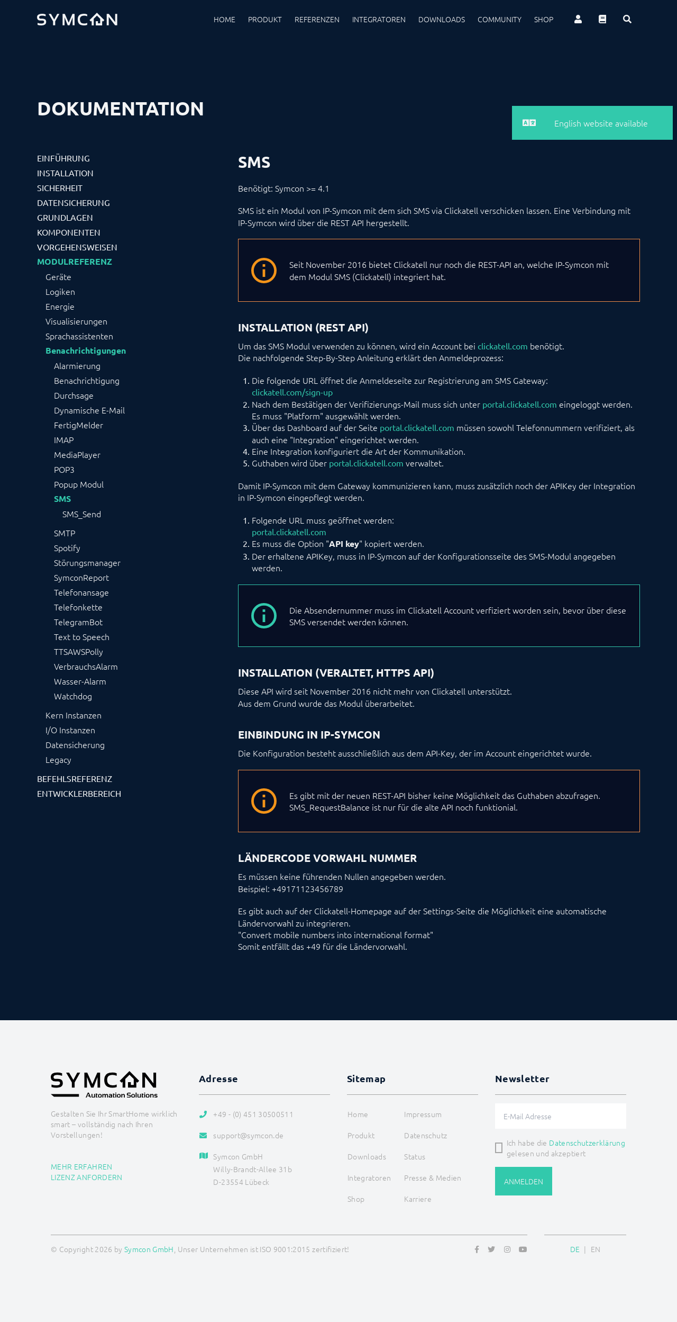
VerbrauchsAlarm (86, 666)
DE (575, 1249)
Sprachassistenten (79, 335)
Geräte (58, 276)
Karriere (418, 1198)
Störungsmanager (87, 562)
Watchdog (73, 695)
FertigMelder (78, 424)
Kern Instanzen (73, 714)
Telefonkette (78, 606)
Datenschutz (425, 1135)
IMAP (64, 439)
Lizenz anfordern (87, 1177)
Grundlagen (65, 217)
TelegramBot (78, 621)
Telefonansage (81, 592)
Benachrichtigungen (85, 350)
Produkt (265, 19)
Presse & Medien (432, 1177)
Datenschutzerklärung (587, 1142)
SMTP (64, 532)
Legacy (58, 759)
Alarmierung (77, 365)
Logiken (60, 291)
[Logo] (77, 19)
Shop (543, 19)
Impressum (423, 1114)
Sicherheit (60, 187)
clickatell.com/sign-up (292, 391)
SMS (62, 498)
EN (596, 1249)
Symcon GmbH (149, 1249)
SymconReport (81, 577)
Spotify (67, 547)
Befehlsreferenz (74, 778)
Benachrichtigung (87, 380)
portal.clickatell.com (519, 404)
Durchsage (74, 395)
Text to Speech (81, 636)
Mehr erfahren (82, 1166)
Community (500, 19)
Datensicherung (73, 202)
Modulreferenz (74, 261)
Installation (65, 172)
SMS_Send (81, 513)
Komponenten (68, 232)
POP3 (64, 469)
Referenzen (317, 19)
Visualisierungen (76, 321)
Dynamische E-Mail (89, 409)
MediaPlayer (77, 454)
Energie (60, 306)
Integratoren (379, 19)
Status (414, 1156)
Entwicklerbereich (79, 793)
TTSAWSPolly (78, 651)
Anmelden (523, 1181)
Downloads (441, 19)
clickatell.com (503, 345)
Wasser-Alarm (80, 681)
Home (224, 19)
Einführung (63, 157)
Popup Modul (79, 484)
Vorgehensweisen (77, 246)
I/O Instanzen (70, 729)
